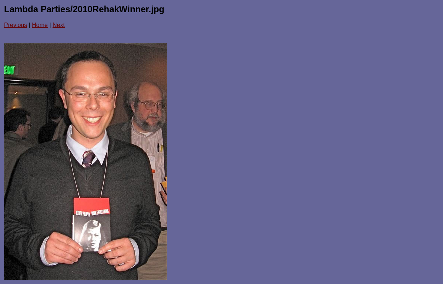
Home (40, 25)
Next (59, 25)
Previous (15, 25)
